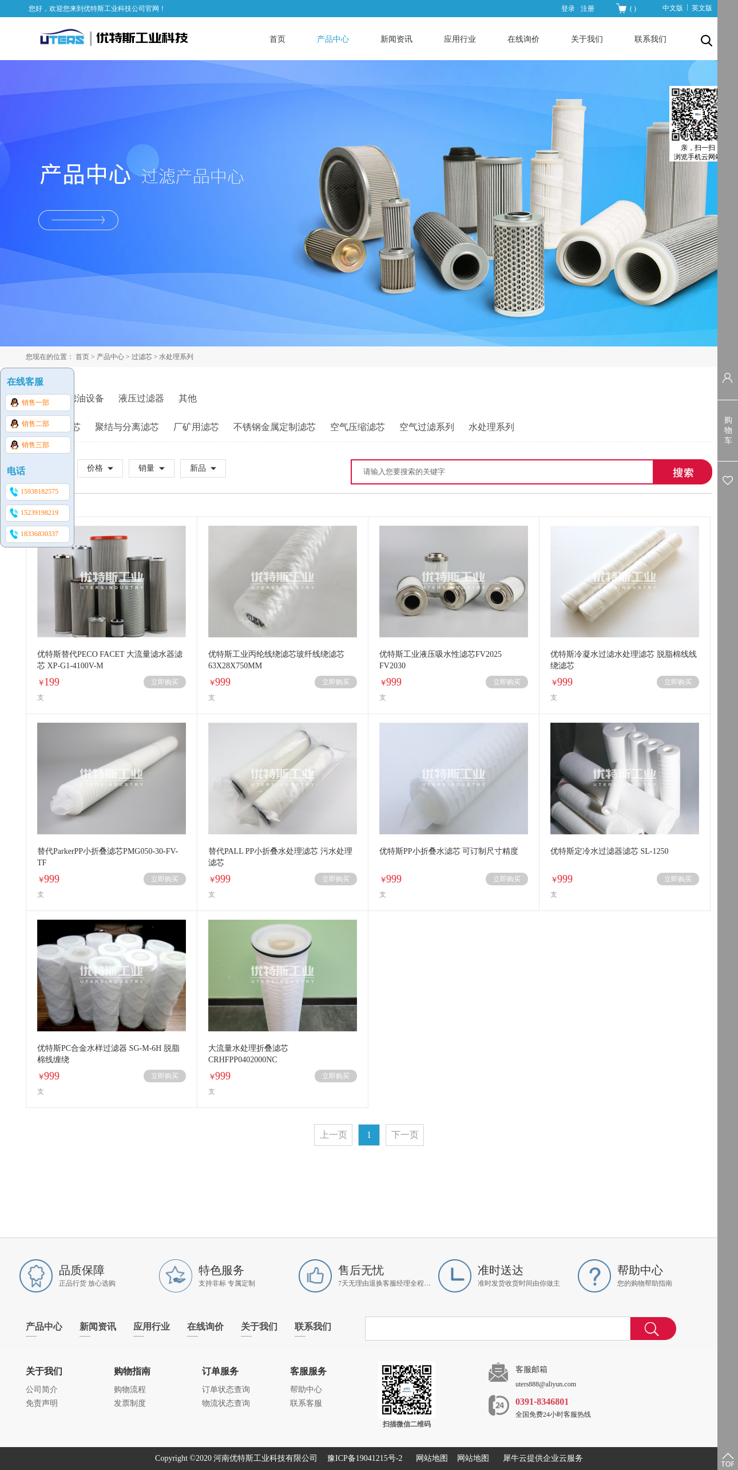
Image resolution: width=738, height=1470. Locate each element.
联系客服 (306, 1403)
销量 (146, 468)
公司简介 (42, 1389)
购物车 (728, 430)
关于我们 (44, 1371)
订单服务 (220, 1371)
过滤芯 (142, 357)
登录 (568, 9)
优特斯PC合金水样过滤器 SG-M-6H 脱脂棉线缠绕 (108, 1054)
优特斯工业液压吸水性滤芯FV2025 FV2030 (440, 660)
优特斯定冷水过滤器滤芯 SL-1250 (609, 851)
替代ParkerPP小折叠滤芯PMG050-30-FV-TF (107, 857)
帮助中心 (306, 1389)
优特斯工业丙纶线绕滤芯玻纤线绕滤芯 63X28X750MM (276, 660)
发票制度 (130, 1403)
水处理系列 (176, 357)
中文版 (672, 8)
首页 (277, 39)
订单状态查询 (226, 1389)
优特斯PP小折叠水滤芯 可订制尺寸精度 (448, 851)
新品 (198, 468)
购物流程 (130, 1389)
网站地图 (430, 1458)
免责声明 (42, 1403)
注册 (587, 9)
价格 (95, 468)
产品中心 (110, 357)
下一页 (405, 1135)
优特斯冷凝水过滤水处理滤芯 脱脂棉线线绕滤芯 (623, 660)
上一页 (333, 1135)
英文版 (702, 8)
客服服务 (308, 1371)
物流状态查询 (226, 1403)
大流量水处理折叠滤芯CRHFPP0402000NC (248, 1054)
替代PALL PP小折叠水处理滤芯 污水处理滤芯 (280, 857)
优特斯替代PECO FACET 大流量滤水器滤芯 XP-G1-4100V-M (109, 660)
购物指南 (132, 1371)
